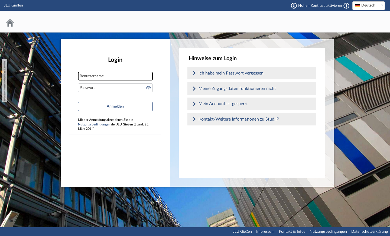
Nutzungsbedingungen (94, 124)
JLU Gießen (242, 232)
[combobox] (368, 5)
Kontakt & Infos (292, 232)
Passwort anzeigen (148, 87)
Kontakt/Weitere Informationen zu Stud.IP (239, 119)
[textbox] (369, 5)
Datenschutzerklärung (369, 232)
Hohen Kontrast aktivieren (320, 6)
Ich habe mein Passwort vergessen (231, 73)
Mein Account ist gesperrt (223, 104)
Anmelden (115, 106)
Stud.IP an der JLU (364, 21)
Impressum (265, 232)
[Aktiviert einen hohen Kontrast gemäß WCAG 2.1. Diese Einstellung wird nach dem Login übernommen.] (346, 5)
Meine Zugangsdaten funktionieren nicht (237, 88)
